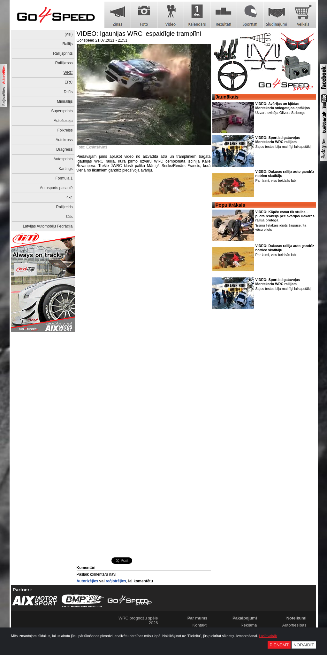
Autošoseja (63, 120)
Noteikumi (296, 618)
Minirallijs (64, 101)
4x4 (69, 197)
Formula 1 (63, 178)
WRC (68, 72)
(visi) (68, 34)
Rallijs (67, 44)
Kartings (65, 168)
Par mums (197, 618)
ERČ (68, 82)
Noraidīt (303, 645)
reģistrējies (116, 581)
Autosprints (62, 159)
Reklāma (248, 625)
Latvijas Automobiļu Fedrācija (47, 226)
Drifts (68, 92)
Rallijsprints (62, 53)
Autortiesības (294, 625)
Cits (69, 216)
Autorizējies (87, 581)
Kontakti (200, 625)
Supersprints (61, 111)
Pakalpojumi (244, 618)
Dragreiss (64, 149)
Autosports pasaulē (56, 188)
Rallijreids (64, 207)
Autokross (64, 140)
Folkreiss (64, 130)
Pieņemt (279, 645)
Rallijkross (64, 63)
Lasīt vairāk (268, 636)
